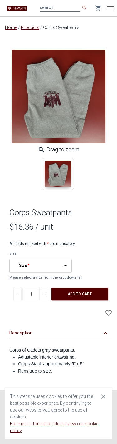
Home (11, 27)
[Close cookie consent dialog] (103, 396)
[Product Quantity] (31, 294)
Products (30, 27)
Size (13, 253)
